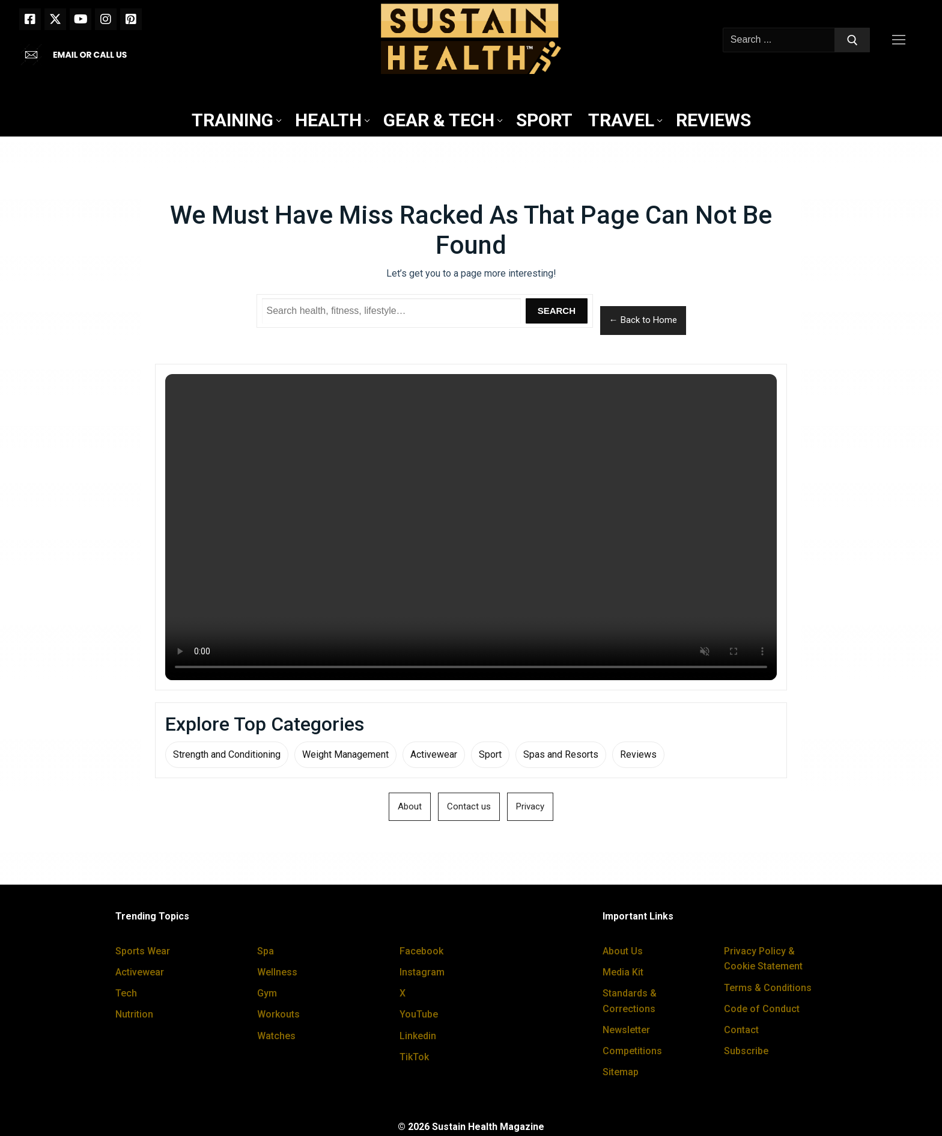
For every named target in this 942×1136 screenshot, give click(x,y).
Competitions (632, 1051)
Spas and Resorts (560, 754)
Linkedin (418, 1036)
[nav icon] (901, 40)
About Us (623, 951)
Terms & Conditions (768, 987)
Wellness (277, 972)
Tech (126, 993)
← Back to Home (643, 320)
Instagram (422, 972)
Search (557, 310)
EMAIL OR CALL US (90, 55)
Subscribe (746, 1051)
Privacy (530, 806)
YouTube (419, 1014)
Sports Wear (142, 951)
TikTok (414, 1057)
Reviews (638, 754)
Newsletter (626, 1030)
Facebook (421, 951)
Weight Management (345, 754)
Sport (490, 754)
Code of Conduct (762, 1009)
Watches (276, 1036)
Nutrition (134, 1014)
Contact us (469, 806)
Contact (741, 1030)
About (410, 806)
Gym (267, 993)
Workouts (278, 1014)
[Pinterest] (131, 19)
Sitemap (621, 1072)
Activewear (433, 754)
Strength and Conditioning (227, 754)
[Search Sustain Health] (391, 311)
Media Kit (623, 972)
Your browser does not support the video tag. (471, 527)
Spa (265, 951)
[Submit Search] (852, 40)
